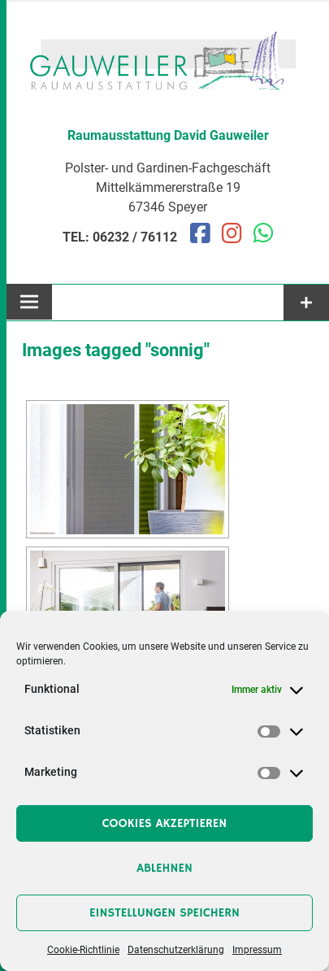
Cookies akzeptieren (164, 823)
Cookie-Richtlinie (83, 950)
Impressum (257, 950)
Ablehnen (164, 868)
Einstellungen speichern (164, 913)
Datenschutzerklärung (176, 950)
